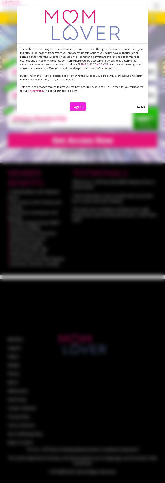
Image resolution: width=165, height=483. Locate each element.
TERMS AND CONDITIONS (93, 64)
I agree (77, 106)
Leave (141, 106)
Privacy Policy (36, 91)
